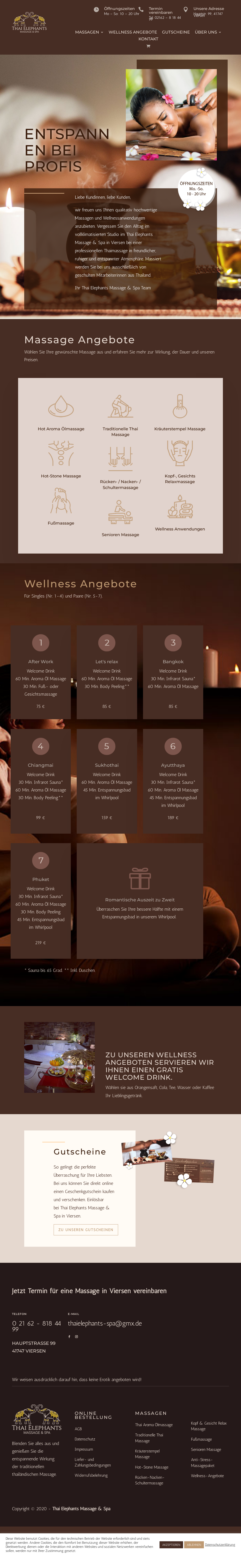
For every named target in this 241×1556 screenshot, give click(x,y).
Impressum (84, 1449)
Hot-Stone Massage (61, 476)
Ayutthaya (173, 765)
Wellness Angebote (133, 33)
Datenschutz (85, 1439)
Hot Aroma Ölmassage (61, 428)
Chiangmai (40, 765)
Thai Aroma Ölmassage (154, 1424)
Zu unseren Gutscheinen (85, 1230)
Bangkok (173, 661)
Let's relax (106, 661)
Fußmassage (61, 523)
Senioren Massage (120, 534)
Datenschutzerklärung (220, 1545)
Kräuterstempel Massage (179, 428)
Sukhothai (107, 765)
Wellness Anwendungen (180, 529)
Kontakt (148, 39)
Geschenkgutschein (83, 1191)
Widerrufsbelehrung (91, 1475)
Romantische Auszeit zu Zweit (140, 900)
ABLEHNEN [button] (194, 1544)
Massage (87, 352)
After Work (40, 661)
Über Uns (206, 33)
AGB (78, 1428)
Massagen (87, 33)
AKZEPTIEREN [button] (171, 1544)
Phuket (40, 879)
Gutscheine (176, 33)
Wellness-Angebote (207, 1475)
